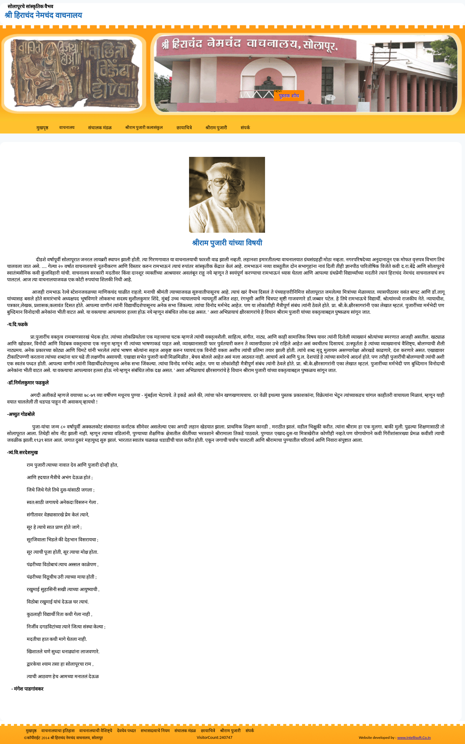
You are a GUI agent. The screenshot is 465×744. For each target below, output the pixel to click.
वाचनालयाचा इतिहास (57, 730)
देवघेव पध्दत (126, 730)
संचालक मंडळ (100, 127)
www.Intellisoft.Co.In (414, 737)
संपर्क (245, 127)
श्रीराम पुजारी (216, 127)
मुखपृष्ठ (42, 127)
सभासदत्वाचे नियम (155, 730)
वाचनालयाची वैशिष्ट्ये (95, 730)
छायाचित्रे (184, 127)
